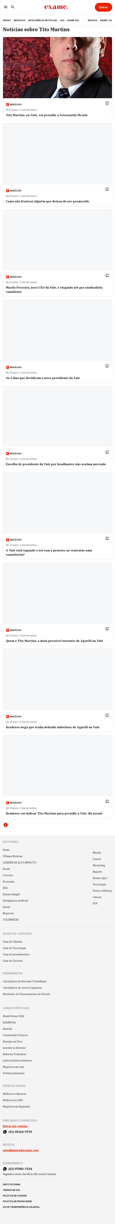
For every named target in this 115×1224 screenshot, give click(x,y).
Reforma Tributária (14, 1054)
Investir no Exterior (14, 1047)
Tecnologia (99, 884)
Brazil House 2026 (13, 1016)
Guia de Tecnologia (14, 948)
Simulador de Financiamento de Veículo (26, 994)
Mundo (97, 852)
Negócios (19, 20)
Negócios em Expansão (16, 1106)
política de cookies (15, 1195)
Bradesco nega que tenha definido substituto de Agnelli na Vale (53, 727)
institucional (12, 1184)
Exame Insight (11, 894)
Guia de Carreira (13, 960)
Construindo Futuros (15, 1035)
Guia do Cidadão (12, 941)
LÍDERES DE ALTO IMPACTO (19, 862)
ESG (62, 20)
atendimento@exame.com (21, 1150)
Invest (6, 907)
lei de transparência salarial (21, 1207)
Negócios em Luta (13, 1067)
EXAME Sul (73, 20)
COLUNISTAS (11, 919)
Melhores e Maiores (14, 1093)
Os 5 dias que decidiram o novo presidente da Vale (43, 378)
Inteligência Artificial (42, 20)
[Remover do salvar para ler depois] (107, 103)
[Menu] (5, 7)
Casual (97, 859)
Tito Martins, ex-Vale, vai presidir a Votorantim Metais (46, 115)
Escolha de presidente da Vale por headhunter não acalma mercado (56, 464)
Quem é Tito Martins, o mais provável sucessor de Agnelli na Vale (54, 641)
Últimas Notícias (12, 856)
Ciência (97, 897)
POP (95, 903)
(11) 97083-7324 (20, 1169)
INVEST (7, 20)
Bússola (7, 1028)
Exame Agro (100, 878)
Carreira (8, 875)
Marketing (99, 865)
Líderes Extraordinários (17, 1060)
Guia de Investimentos (16, 954)
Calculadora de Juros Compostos (22, 987)
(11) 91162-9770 (20, 1132)
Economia (8, 881)
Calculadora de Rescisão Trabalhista (24, 981)
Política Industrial (13, 1073)
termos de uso (11, 1190)
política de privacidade (17, 1201)
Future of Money (102, 890)
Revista (92, 20)
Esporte (97, 871)
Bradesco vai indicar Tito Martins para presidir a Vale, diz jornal (54, 813)
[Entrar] (103, 7)
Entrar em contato (15, 1126)
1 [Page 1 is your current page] (5, 824)
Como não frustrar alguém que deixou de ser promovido (47, 201)
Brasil (6, 869)
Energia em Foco (13, 1041)
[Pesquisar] (13, 7)
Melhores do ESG (13, 1100)
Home (6, 849)
